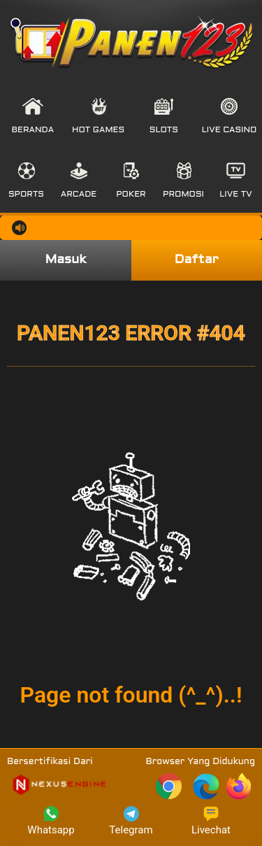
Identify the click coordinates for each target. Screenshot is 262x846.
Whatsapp (50, 821)
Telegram (130, 821)
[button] (33, 116)
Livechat (211, 821)
